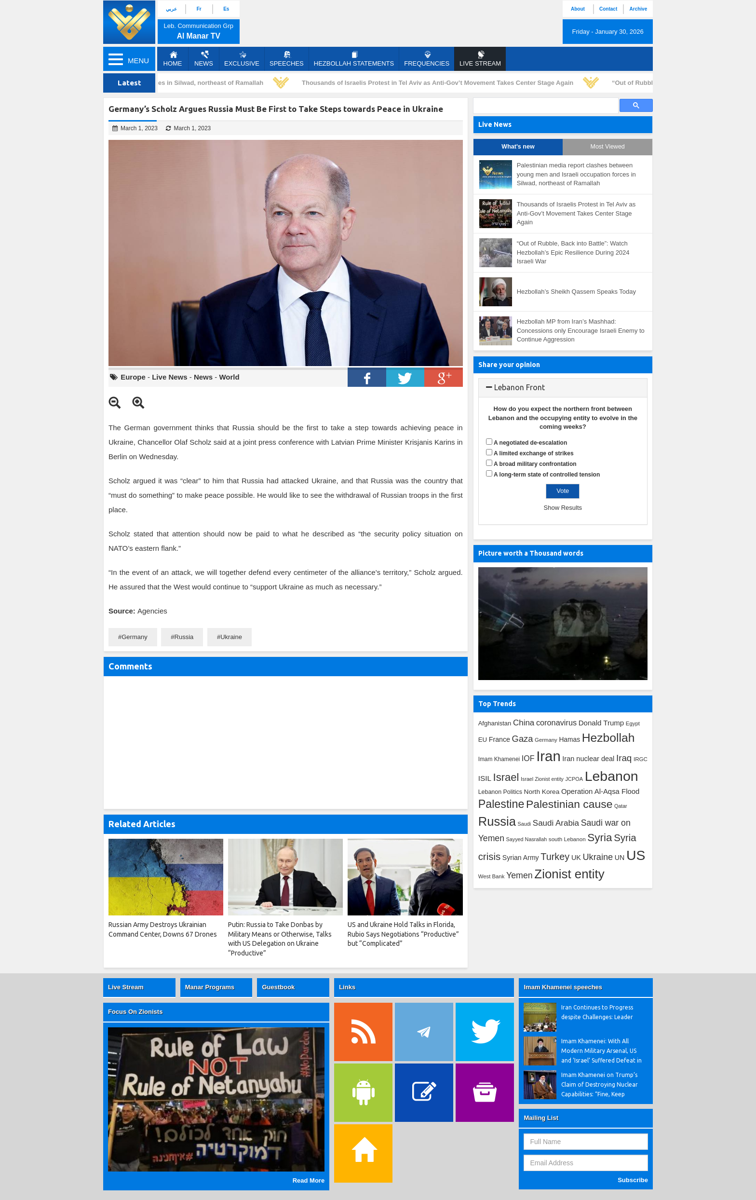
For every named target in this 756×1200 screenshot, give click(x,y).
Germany (134, 637)
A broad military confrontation (535, 464)
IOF (528, 758)
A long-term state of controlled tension (547, 474)
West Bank (491, 876)
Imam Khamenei (499, 759)
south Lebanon (567, 839)
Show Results (563, 507)
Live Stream (126, 987)
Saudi (524, 824)
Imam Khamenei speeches (563, 987)
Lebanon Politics (500, 792)
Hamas (569, 739)
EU (482, 739)
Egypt (633, 723)
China (523, 722)
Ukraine (231, 637)
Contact (608, 9)
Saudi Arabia (556, 823)
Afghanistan (495, 723)
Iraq (624, 758)
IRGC (641, 759)
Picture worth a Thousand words (530, 553)
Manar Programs (210, 987)
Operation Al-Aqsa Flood (600, 791)
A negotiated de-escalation (530, 442)
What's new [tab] (517, 146)
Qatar (620, 806)
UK (576, 857)
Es (226, 9)
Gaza (522, 739)
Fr (199, 9)
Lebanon (611, 776)
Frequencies (426, 59)
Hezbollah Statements (354, 59)
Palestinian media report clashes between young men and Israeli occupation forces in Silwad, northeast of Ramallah (576, 174)
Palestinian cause (569, 804)
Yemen (519, 875)
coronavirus (556, 722)
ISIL (484, 778)
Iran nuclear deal (588, 759)
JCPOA (574, 779)
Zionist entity (569, 874)
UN (620, 857)
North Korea (542, 791)
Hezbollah (608, 737)
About (578, 9)
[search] (545, 105)
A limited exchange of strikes (534, 453)
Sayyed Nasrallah (526, 839)
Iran (548, 756)
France (499, 739)
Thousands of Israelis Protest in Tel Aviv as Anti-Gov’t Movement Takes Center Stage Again (440, 82)
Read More (308, 1180)
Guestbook (278, 987)
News (203, 59)
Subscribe (633, 1180)
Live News (169, 377)
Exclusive (241, 59)
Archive (639, 9)
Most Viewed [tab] (607, 146)
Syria (599, 838)
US (635, 855)
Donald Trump (601, 723)
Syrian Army (520, 857)
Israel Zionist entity (542, 779)
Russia (184, 637)
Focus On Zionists (135, 1011)
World (229, 377)
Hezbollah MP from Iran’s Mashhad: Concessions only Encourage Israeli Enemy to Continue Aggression (581, 330)
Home (172, 59)
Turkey (554, 856)
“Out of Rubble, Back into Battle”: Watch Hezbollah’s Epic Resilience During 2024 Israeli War (573, 252)
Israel (506, 777)
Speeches (287, 59)
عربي (171, 9)
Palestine (501, 804)
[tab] (563, 388)
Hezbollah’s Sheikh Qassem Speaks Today (576, 291)
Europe (133, 377)
